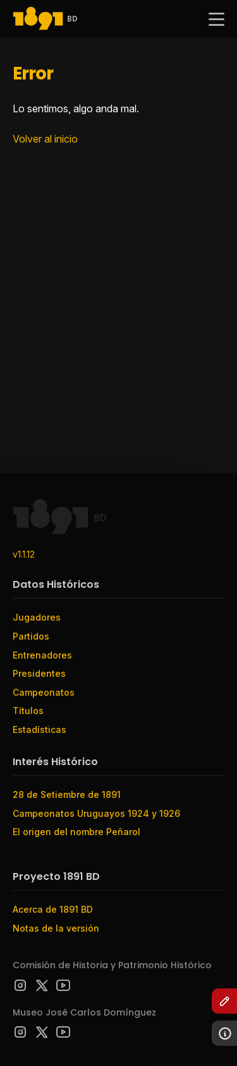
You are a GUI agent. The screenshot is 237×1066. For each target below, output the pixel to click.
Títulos (28, 710)
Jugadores (37, 617)
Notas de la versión (56, 928)
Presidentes (39, 673)
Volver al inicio (45, 138)
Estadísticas (39, 729)
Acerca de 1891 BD (53, 909)
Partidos (31, 636)
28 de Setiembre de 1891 (67, 794)
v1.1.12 (24, 554)
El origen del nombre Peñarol (76, 831)
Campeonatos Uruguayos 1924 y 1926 (96, 813)
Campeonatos (44, 692)
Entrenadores (42, 655)
